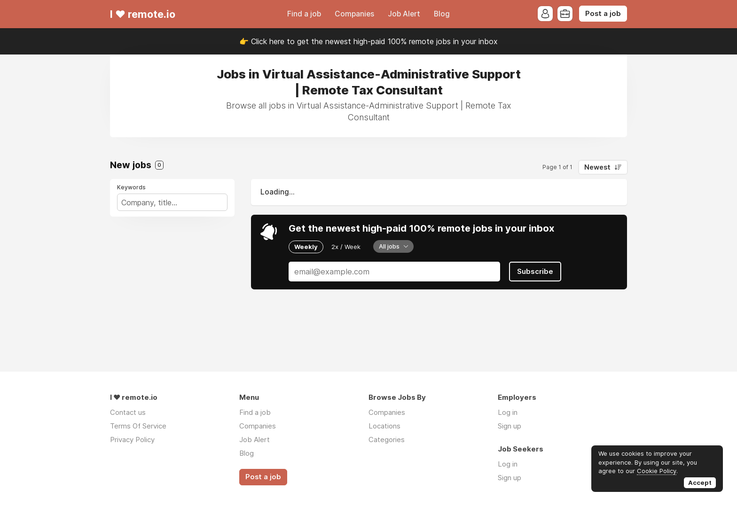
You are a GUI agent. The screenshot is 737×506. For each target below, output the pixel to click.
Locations (384, 425)
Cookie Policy (656, 471)
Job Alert (404, 13)
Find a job (304, 13)
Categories (386, 439)
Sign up (509, 425)
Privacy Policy (132, 439)
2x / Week (346, 246)
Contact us (128, 412)
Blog (442, 13)
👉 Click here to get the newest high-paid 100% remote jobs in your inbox (368, 41)
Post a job (603, 13)
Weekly (306, 246)
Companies (354, 13)
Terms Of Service (138, 425)
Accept (700, 482)
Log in (507, 412)
